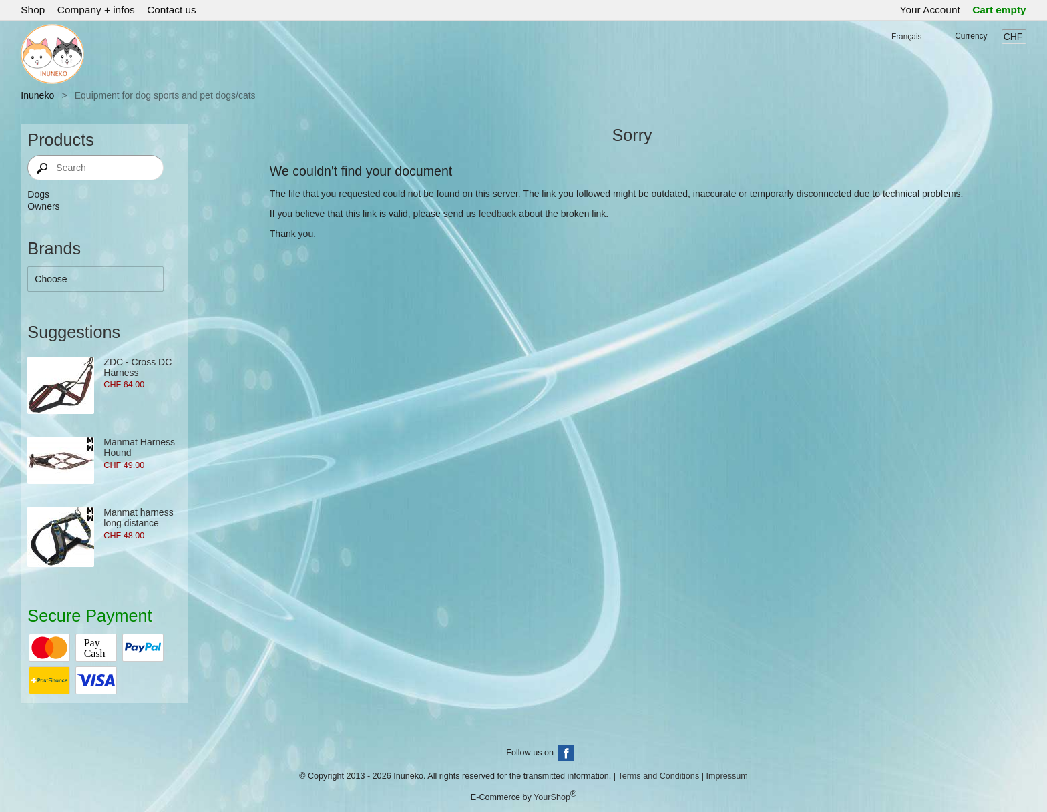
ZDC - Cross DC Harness (137, 367)
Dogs (38, 194)
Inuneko (37, 95)
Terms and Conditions (658, 776)
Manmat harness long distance (138, 517)
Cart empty (999, 9)
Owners (43, 206)
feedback (498, 213)
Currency (971, 36)
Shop (33, 9)
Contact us (171, 9)
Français (906, 36)
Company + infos (96, 9)
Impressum (726, 776)
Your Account (930, 9)
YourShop (552, 797)
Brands (54, 248)
